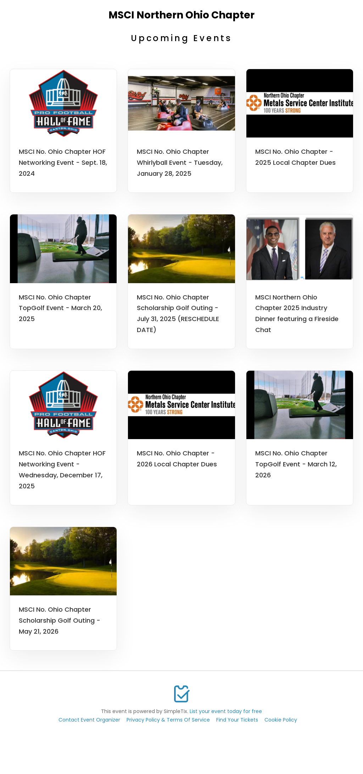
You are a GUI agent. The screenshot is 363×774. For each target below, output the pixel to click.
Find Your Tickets (237, 719)
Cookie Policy (280, 719)
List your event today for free (226, 711)
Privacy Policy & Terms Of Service (168, 719)
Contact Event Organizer (89, 719)
